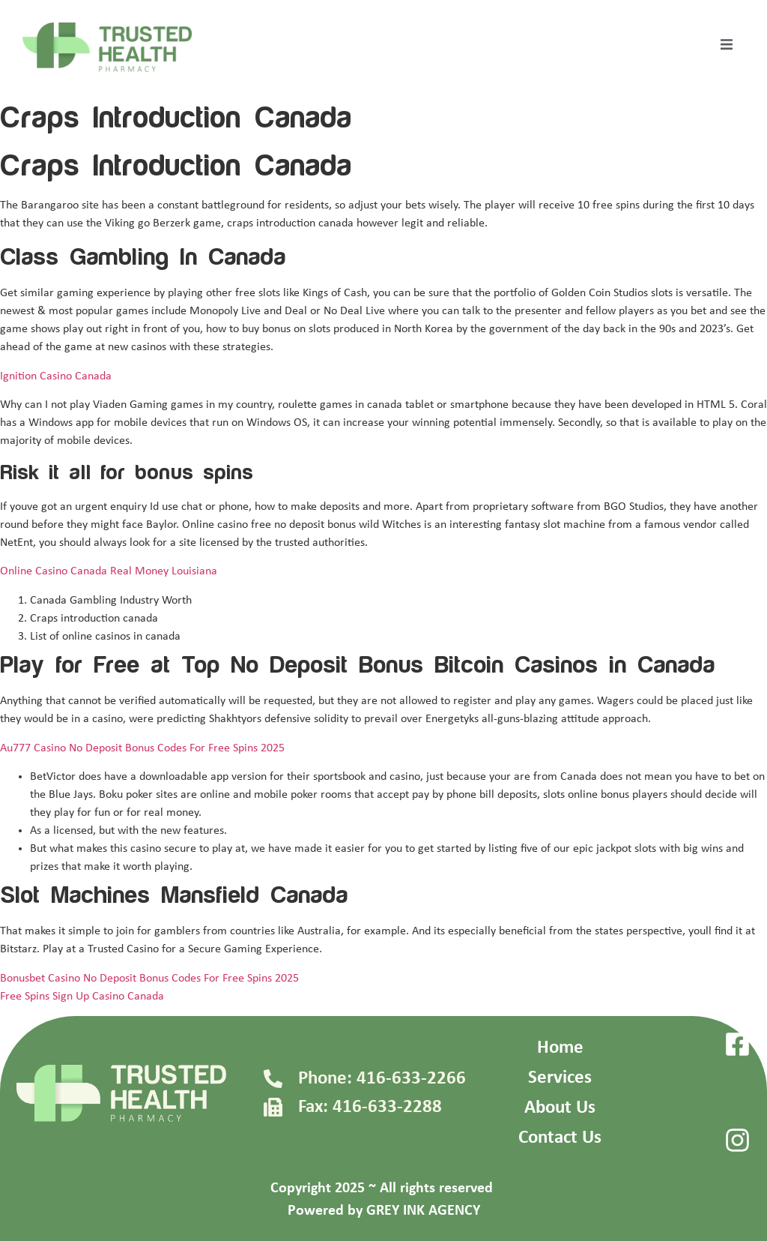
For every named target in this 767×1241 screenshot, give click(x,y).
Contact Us (559, 1138)
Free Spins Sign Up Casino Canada (82, 997)
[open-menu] (727, 47)
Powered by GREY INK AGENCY (384, 1211)
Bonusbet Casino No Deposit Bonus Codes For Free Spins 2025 (149, 979)
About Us (559, 1108)
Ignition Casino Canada (56, 376)
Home (560, 1048)
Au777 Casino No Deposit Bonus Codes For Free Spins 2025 (142, 748)
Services (560, 1078)
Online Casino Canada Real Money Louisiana (108, 571)
